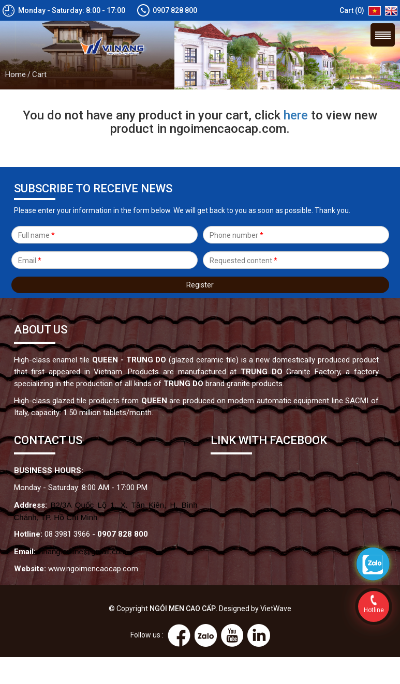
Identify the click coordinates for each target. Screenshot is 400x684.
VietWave (275, 608)
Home (15, 74)
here (296, 115)
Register (200, 285)
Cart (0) (351, 10)
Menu (383, 35)
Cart (39, 74)
